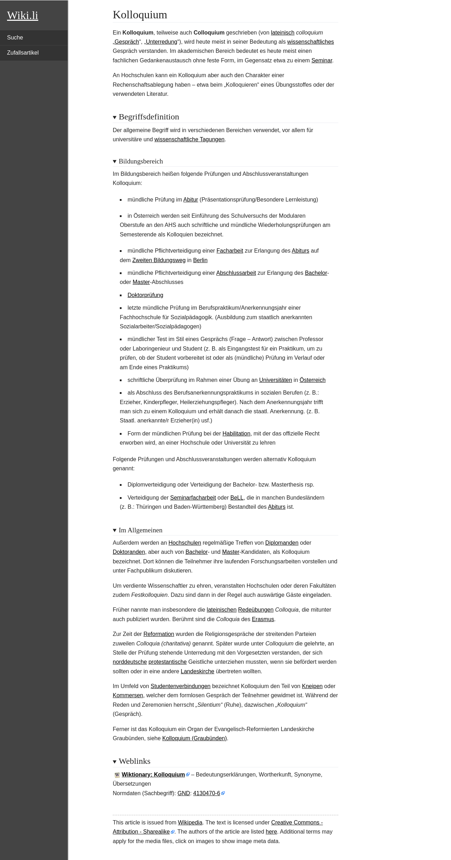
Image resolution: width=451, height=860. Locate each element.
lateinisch (283, 33)
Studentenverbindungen (181, 686)
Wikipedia (190, 822)
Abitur (190, 200)
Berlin (200, 260)
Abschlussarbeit (236, 273)
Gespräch (127, 42)
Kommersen (128, 695)
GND (184, 793)
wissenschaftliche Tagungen (189, 139)
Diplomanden (281, 543)
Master (141, 282)
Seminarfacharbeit (193, 498)
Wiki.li (22, 15)
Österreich (312, 380)
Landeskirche (197, 671)
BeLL (236, 498)
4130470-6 (206, 793)
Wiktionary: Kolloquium (153, 775)
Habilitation (236, 434)
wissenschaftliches (310, 42)
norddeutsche (130, 662)
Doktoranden (129, 552)
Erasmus (263, 619)
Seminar (321, 60)
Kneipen (312, 686)
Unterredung (161, 42)
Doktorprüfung (145, 295)
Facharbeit (230, 251)
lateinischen (222, 610)
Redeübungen (256, 610)
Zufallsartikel (23, 53)
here (271, 832)
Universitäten (275, 380)
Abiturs (300, 251)
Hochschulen (184, 543)
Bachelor (316, 273)
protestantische (167, 662)
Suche (15, 38)
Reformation (158, 634)
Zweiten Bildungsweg (159, 260)
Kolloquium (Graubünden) (194, 738)
